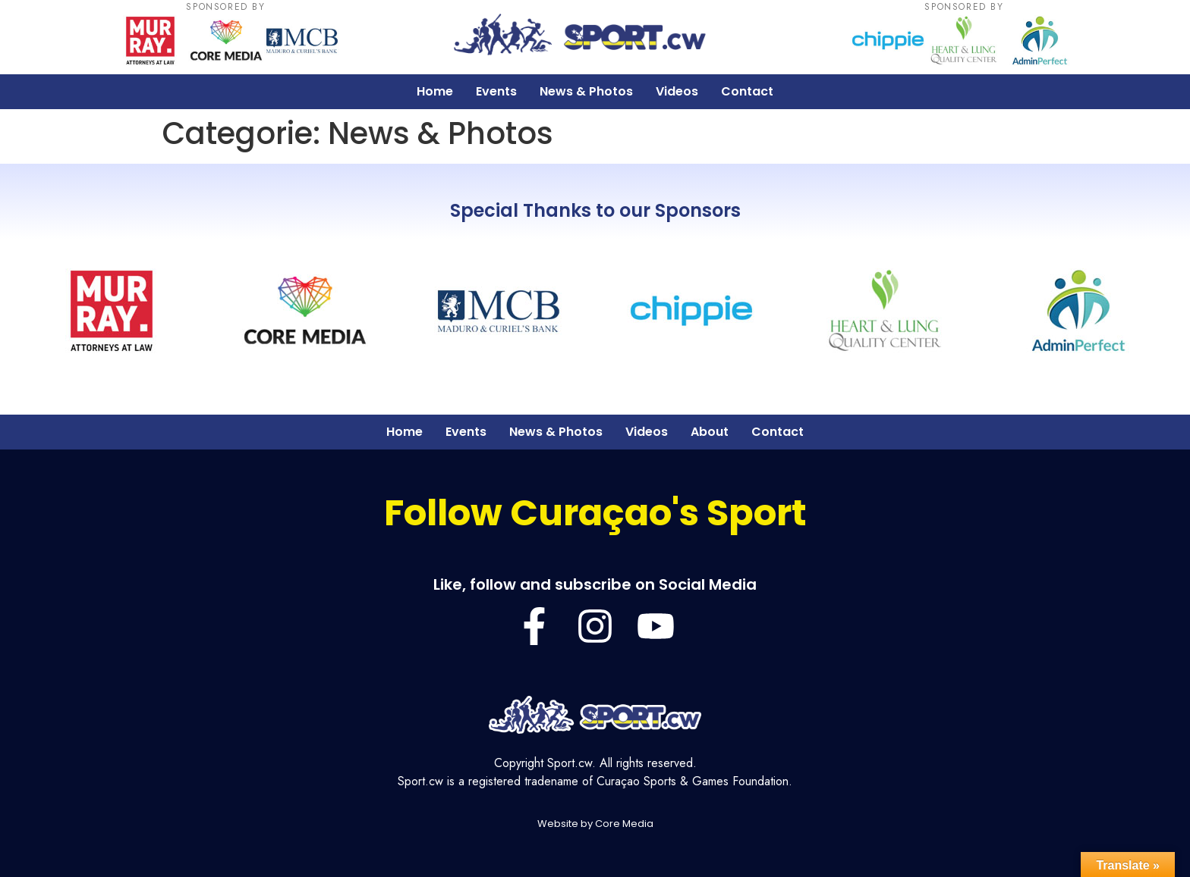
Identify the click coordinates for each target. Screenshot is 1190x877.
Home (435, 91)
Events (496, 91)
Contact (747, 91)
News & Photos (586, 91)
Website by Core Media (595, 823)
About (710, 431)
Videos (677, 91)
